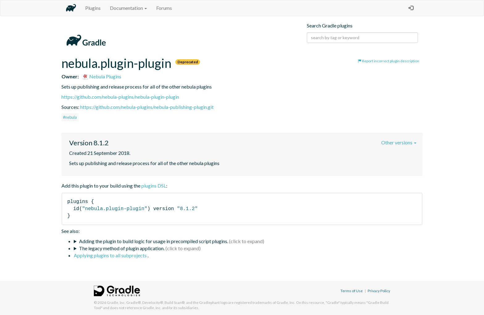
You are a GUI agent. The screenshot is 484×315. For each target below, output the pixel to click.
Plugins (93, 8)
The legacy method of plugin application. (122, 248)
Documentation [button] (128, 8)
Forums (164, 8)
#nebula (70, 117)
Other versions (398, 142)
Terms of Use (351, 290)
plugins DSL (153, 186)
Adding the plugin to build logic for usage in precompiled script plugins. (153, 241)
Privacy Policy (379, 290)
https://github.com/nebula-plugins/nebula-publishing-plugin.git (147, 107)
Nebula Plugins (101, 76)
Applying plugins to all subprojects (111, 255)
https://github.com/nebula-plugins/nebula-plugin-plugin (120, 97)
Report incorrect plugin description (388, 61)
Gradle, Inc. (116, 302)
